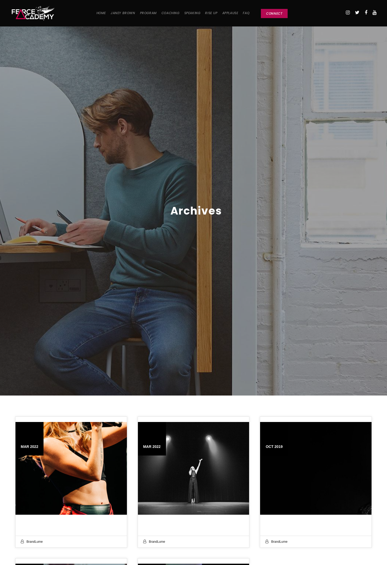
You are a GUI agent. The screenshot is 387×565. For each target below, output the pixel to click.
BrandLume (34, 542)
